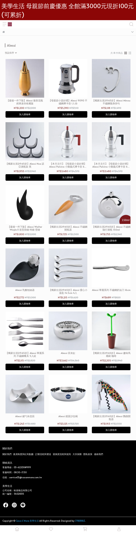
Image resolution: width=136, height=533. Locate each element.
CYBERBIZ (80, 520)
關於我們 (7, 454)
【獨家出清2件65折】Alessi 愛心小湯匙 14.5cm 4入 (68, 291)
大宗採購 (77, 454)
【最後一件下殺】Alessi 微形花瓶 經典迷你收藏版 (25, 102)
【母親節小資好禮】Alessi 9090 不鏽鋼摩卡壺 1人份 (68, 102)
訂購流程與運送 (43, 454)
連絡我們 (98, 454)
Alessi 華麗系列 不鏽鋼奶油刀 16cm (111, 290)
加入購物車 (25, 114)
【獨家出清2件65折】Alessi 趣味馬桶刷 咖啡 (111, 354)
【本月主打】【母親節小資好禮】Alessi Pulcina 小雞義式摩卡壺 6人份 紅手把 (68, 165)
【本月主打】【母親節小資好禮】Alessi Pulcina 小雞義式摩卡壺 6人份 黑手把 (111, 165)
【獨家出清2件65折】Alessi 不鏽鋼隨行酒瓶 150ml (111, 228)
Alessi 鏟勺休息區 (25, 416)
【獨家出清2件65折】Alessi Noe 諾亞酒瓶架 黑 (25, 165)
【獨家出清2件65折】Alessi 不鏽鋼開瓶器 (68, 228)
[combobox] (11, 53)
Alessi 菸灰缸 (68, 353)
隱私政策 (87, 454)
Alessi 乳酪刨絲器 (25, 290)
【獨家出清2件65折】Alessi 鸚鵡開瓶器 (111, 418)
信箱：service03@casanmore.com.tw (22, 477)
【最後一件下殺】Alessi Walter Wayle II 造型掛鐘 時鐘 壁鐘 (25, 228)
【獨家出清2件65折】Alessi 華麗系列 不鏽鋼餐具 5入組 (25, 354)
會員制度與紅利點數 (23, 454)
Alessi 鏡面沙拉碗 (68, 416)
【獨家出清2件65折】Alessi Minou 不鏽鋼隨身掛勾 (111, 102)
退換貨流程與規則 (62, 454)
